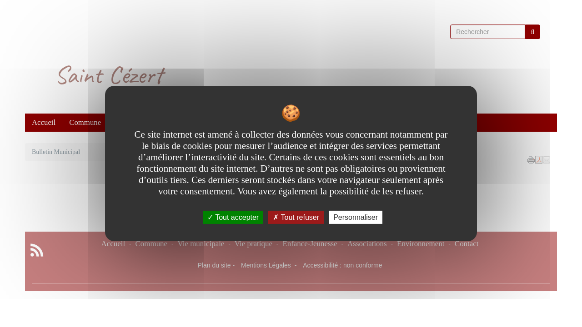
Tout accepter (233, 217)
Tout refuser (296, 217)
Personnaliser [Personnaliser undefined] (355, 217)
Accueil (43, 122)
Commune (85, 122)
